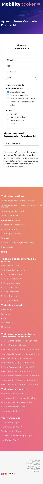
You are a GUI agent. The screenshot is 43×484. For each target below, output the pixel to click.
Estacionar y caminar (19, 95)
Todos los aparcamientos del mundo (17, 201)
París (3, 318)
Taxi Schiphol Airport (10, 422)
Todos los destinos (12, 196)
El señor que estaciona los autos (22, 103)
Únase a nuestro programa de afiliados (18, 243)
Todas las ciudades (9, 216)
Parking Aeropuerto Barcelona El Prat (18, 367)
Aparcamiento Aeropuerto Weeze (16, 358)
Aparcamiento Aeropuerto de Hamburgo (20, 384)
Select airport (21, 54)
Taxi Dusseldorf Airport (11, 431)
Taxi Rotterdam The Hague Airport (17, 436)
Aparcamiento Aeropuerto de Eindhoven (20, 354)
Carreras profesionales (11, 234)
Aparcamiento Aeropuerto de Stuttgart (19, 380)
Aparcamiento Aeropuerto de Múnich (18, 371)
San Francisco (7, 323)
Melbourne (6, 327)
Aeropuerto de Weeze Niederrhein (17, 402)
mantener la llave (18, 117)
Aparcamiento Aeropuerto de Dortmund (20, 376)
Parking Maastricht (9, 300)
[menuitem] (32, 460)
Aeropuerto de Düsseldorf (13, 394)
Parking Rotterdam (10, 292)
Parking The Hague (10, 296)
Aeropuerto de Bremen (12, 411)
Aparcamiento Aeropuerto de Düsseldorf (20, 350)
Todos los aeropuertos (15, 389)
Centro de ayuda (9, 229)
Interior (13, 114)
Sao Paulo (5, 314)
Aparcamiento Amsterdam (13, 270)
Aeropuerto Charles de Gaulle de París (19, 398)
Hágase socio (7, 247)
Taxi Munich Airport (10, 440)
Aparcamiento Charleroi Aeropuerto (17, 363)
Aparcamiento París (10, 266)
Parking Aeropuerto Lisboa (13, 345)
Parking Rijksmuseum (11, 279)
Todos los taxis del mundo (13, 211)
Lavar (12, 124)
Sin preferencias (17, 92)
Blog (4, 251)
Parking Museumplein (11, 274)
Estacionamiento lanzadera (22, 98)
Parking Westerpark (10, 283)
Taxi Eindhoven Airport (11, 427)
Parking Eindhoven (10, 287)
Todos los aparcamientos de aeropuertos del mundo (21, 206)
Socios (5, 238)
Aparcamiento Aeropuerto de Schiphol (19, 341)
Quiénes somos (10, 220)
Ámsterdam (6, 310)
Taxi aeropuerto (11, 418)
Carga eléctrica (17, 120)
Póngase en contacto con (13, 225)
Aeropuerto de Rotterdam (13, 407)
